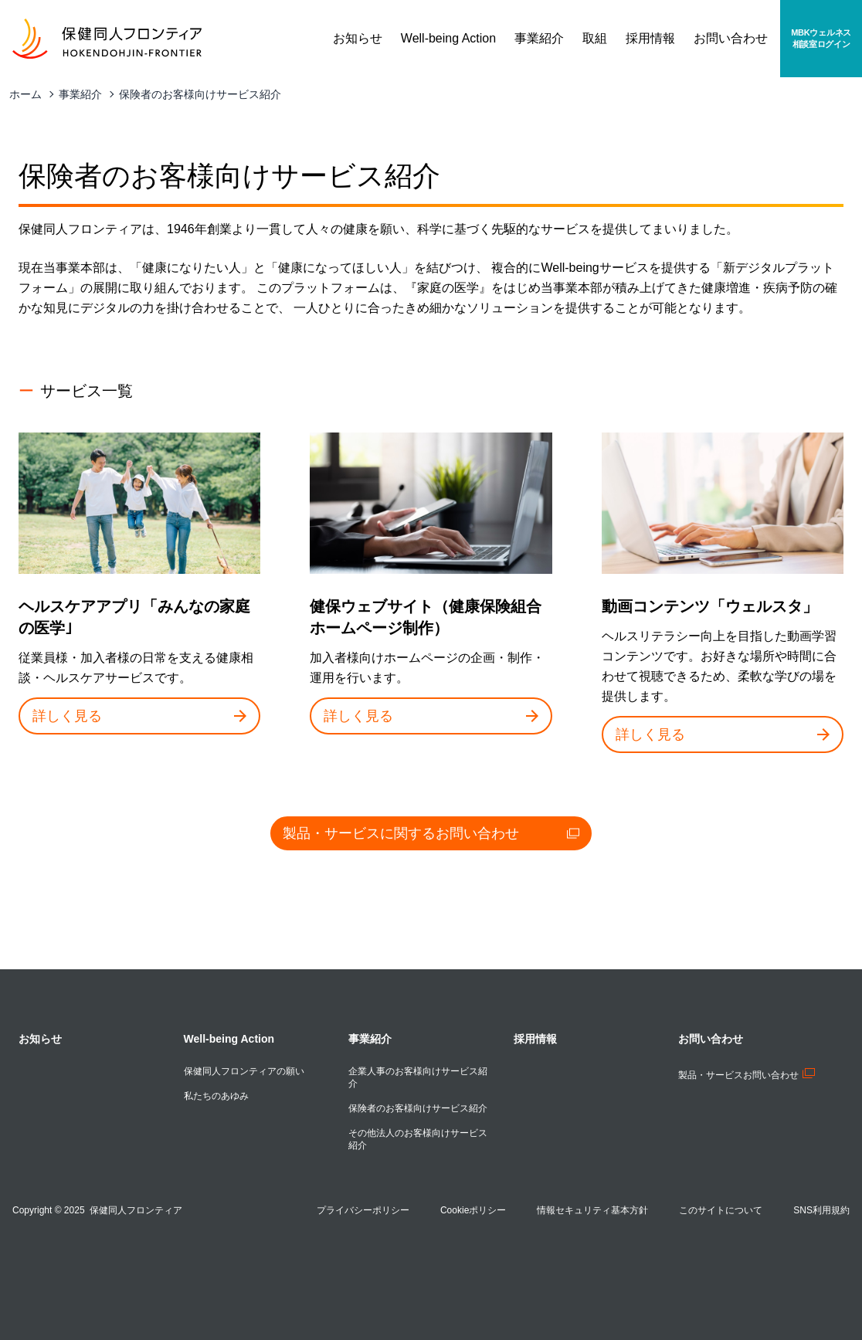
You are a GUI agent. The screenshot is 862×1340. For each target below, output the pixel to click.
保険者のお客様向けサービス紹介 (200, 94)
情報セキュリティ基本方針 (592, 1210)
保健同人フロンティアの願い (244, 1071)
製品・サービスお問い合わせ (746, 1075)
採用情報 (535, 1039)
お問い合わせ (710, 1039)
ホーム (25, 94)
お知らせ (40, 1039)
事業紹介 (80, 94)
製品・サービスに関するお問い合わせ (431, 833)
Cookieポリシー (473, 1210)
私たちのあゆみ (216, 1096)
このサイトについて (720, 1210)
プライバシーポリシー (363, 1210)
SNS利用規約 (821, 1210)
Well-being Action (229, 1039)
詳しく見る (139, 716)
